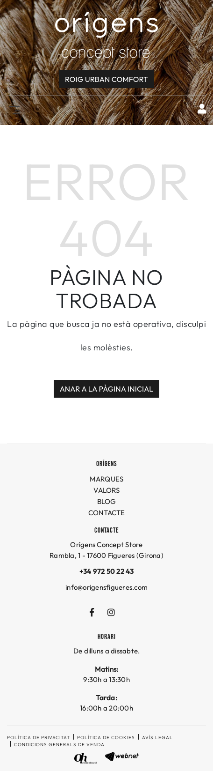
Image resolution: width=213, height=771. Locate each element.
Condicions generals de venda (59, 744)
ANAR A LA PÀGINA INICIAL (107, 388)
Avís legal (157, 737)
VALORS (106, 490)
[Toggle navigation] (12, 109)
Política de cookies (106, 737)
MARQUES (107, 478)
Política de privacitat (38, 737)
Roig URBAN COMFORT (106, 79)
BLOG (106, 501)
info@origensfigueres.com (106, 587)
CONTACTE (106, 512)
